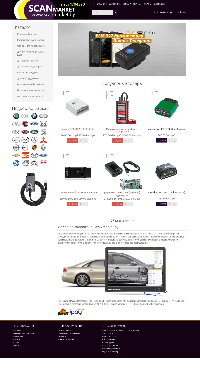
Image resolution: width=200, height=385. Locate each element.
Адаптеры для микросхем (30, 96)
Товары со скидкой (66, 339)
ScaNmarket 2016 (154, 364)
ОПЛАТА (127, 4)
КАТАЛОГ (100, 4)
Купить (72, 141)
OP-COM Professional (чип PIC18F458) (78, 192)
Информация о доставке (24, 333)
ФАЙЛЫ (147, 4)
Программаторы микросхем (30, 90)
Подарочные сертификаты (69, 333)
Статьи (16, 342)
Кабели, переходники (27, 72)
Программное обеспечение (30, 84)
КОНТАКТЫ (159, 4)
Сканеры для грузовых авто (31, 46)
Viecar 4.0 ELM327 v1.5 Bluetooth (78, 129)
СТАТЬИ (137, 4)
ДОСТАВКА (114, 4)
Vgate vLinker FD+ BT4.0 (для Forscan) (167, 129)
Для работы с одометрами (30, 66)
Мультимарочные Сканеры (30, 40)
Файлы (16, 345)
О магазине (18, 336)
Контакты (17, 330)
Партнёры (62, 336)
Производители (64, 330)
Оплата (17, 339)
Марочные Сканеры (27, 34)
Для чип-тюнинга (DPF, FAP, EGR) (31, 53)
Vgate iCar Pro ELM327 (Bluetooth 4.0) (166, 192)
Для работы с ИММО (27, 61)
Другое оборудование (28, 78)
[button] (163, 12)
